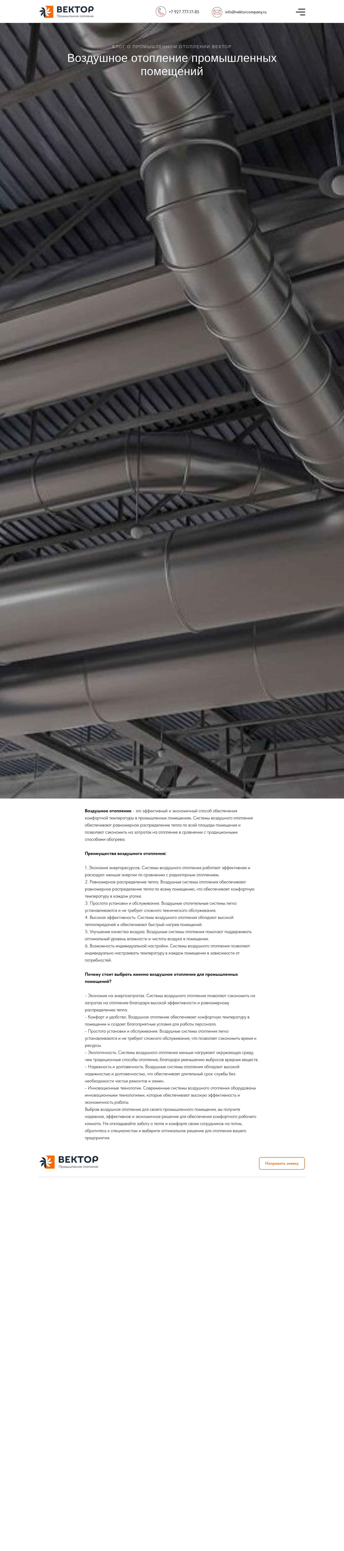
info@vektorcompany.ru (245, 11)
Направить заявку (282, 1163)
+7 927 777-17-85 (184, 11)
